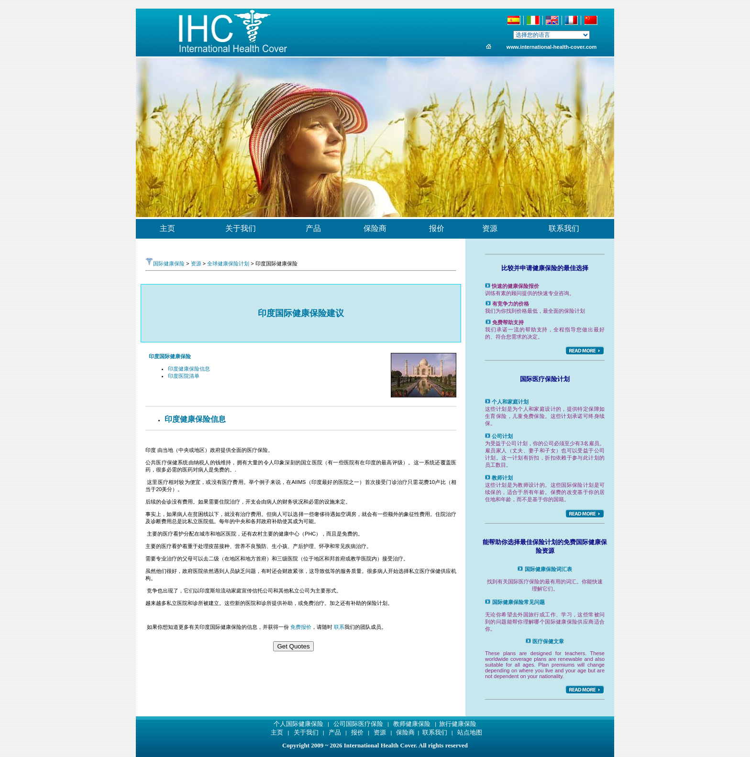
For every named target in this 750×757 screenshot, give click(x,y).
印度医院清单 (183, 376)
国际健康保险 (165, 263)
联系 (339, 627)
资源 (196, 263)
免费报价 (300, 627)
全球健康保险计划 (228, 263)
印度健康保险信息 (189, 369)
